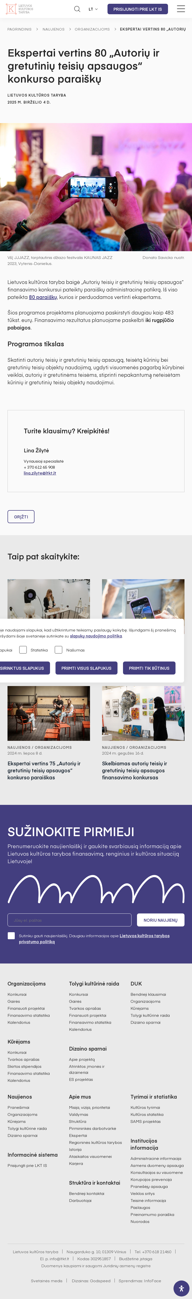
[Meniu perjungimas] (181, 9)
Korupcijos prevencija (151, 1179)
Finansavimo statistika (29, 1015)
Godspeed (100, 1280)
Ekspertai (78, 1135)
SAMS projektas (145, 1121)
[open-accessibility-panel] (182, 1288)
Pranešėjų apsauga (149, 1186)
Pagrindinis (20, 29)
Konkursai (17, 994)
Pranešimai (18, 1107)
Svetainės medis (46, 1280)
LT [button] (91, 9)
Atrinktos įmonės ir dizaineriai (86, 1069)
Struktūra (77, 1121)
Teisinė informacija (148, 1200)
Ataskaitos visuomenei (90, 1156)
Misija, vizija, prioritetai (89, 1107)
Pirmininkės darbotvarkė (92, 1128)
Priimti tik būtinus (149, 668)
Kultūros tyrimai (145, 1107)
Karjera (76, 1163)
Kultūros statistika (147, 1114)
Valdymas (78, 1114)
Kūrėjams (139, 1008)
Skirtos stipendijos (25, 1066)
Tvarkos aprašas (24, 1059)
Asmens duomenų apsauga (157, 1165)
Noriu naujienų (161, 920)
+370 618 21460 (156, 1251)
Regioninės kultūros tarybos (95, 1142)
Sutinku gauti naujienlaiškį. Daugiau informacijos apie (89, 938)
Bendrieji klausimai (148, 994)
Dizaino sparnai (145, 1022)
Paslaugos (140, 1207)
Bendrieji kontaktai (86, 1193)
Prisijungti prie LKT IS (138, 9)
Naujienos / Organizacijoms (40, 747)
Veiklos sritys (142, 1193)
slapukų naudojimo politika (96, 635)
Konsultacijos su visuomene (156, 1172)
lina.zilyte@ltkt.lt (40, 473)
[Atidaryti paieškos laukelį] (77, 9)
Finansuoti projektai (26, 1008)
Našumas (70, 650)
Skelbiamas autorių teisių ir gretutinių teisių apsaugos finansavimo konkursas (134, 770)
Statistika (33, 650)
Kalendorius (19, 1022)
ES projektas (81, 1079)
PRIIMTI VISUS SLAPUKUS (87, 668)
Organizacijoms (92, 29)
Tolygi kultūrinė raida (150, 1015)
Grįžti (21, 516)
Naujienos (54, 29)
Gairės (14, 1001)
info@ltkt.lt (59, 1258)
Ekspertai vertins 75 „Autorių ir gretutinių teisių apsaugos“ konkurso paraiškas (44, 770)
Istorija (75, 1149)
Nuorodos (140, 1221)
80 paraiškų (43, 296)
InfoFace (152, 1280)
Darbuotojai (80, 1200)
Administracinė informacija (155, 1158)
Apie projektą (82, 1059)
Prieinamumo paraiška (152, 1214)
